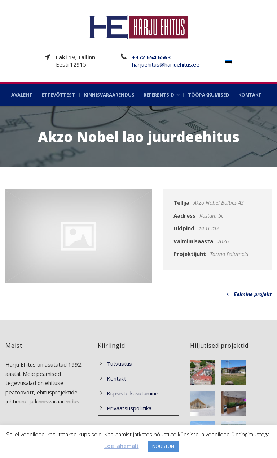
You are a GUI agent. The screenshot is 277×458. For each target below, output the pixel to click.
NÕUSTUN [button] (163, 446)
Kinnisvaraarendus (109, 95)
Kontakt (249, 95)
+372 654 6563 (151, 57)
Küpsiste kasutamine (132, 393)
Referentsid (159, 95)
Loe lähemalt (121, 445)
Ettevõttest (58, 95)
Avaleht (21, 95)
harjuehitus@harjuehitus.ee (165, 64)
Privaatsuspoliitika (129, 408)
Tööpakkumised (208, 95)
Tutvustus (119, 363)
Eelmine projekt (249, 294)
